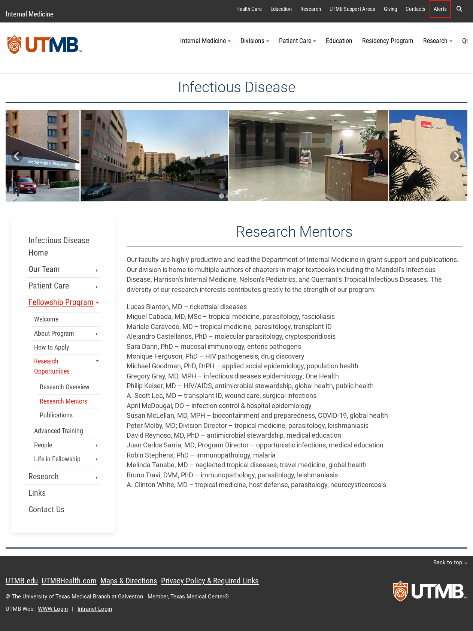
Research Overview (65, 387)
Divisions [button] (254, 41)
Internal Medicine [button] (205, 41)
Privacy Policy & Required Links (210, 580)
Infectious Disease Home (58, 246)
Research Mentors (63, 401)
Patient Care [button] (297, 41)
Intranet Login (95, 609)
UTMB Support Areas (352, 9)
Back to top (450, 562)
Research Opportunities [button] (66, 366)
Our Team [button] (63, 269)
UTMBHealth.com (69, 580)
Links (37, 493)
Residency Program (387, 41)
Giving (390, 9)
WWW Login (53, 609)
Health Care (249, 9)
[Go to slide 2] (228, 196)
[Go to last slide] (17, 156)
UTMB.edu (22, 580)
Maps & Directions (128, 580)
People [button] (66, 445)
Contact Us (46, 509)
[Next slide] (456, 156)
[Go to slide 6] (252, 196)
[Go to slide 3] (234, 196)
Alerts (440, 9)
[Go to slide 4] (240, 196)
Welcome (46, 319)
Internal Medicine (30, 14)
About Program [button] (66, 333)
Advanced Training (58, 431)
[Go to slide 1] (221, 196)
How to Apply (51, 347)
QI (465, 41)
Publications (56, 415)
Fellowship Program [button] (63, 302)
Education (281, 9)
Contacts (415, 9)
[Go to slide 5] (246, 196)
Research (310, 9)
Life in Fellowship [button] (66, 459)
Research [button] (437, 41)
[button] (459, 9)
